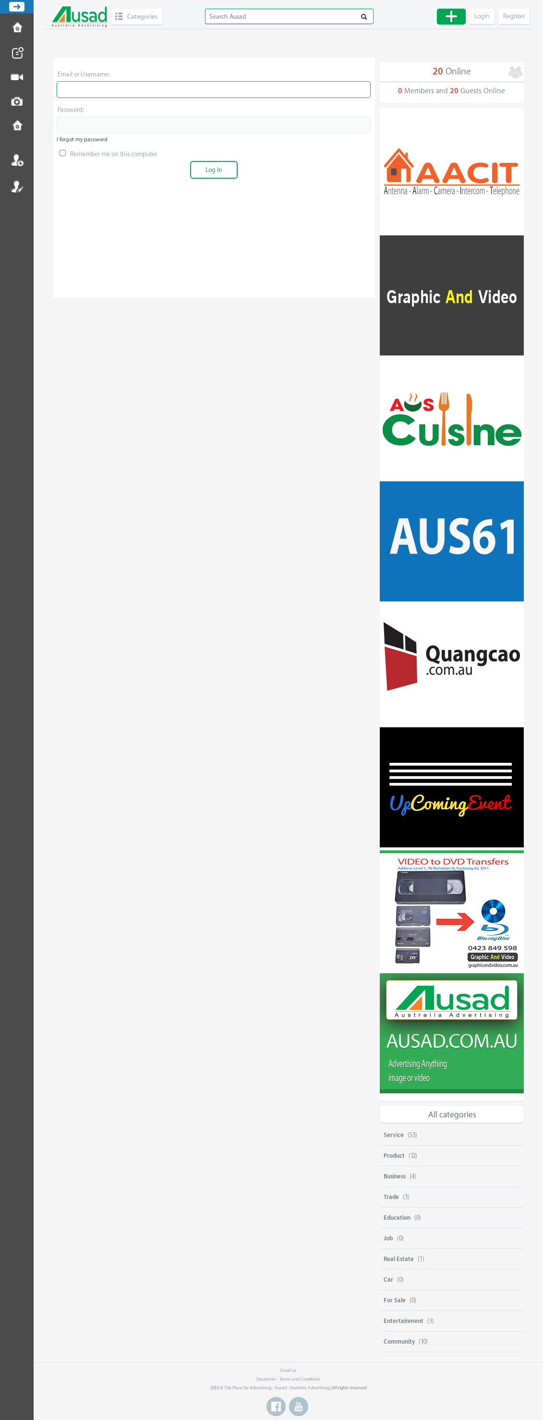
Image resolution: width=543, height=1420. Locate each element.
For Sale (395, 1300)
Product (394, 1155)
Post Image (16, 102)
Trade (391, 1197)
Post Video (16, 77)
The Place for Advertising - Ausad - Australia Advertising (276, 1387)
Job (388, 1238)
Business (395, 1176)
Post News (16, 53)
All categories (452, 1114)
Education (397, 1217)
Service (394, 1135)
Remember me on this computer (108, 154)
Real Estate (399, 1259)
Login (16, 160)
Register (16, 186)
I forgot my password (82, 139)
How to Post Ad (16, 28)
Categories (142, 16)
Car (388, 1279)
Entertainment (403, 1321)
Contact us (16, 126)
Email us (288, 1370)
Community (399, 1341)
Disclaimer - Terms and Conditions (288, 1379)
